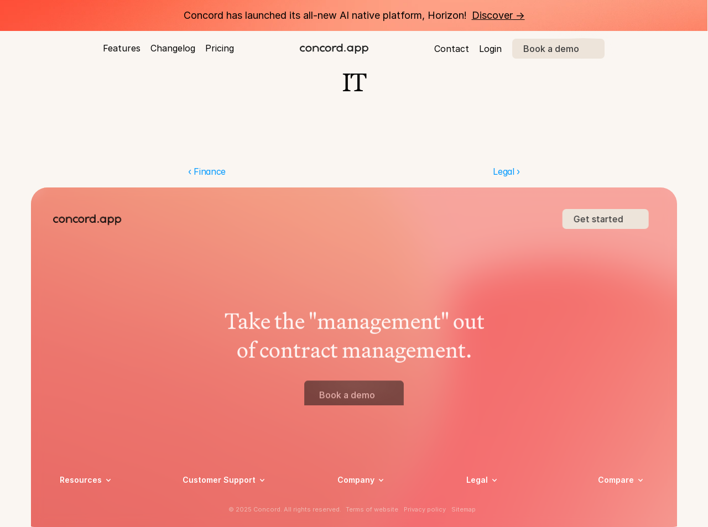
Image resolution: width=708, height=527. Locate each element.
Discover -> (498, 15)
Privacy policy (425, 509)
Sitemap (463, 509)
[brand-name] (334, 49)
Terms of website (372, 509)
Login (490, 48)
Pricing (219, 48)
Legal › (506, 171)
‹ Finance (207, 171)
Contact (451, 48)
